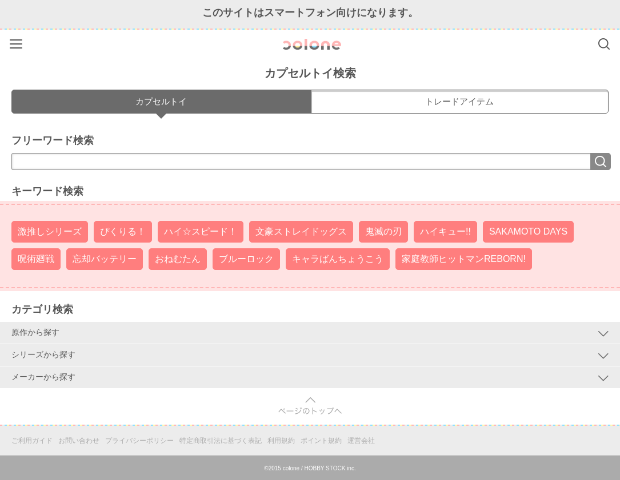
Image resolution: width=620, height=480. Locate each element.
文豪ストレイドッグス (301, 231)
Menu (17, 42)
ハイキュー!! (445, 231)
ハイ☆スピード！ (200, 231)
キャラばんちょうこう (337, 259)
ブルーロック (246, 259)
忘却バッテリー (105, 259)
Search (604, 44)
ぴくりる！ (123, 231)
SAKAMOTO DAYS (528, 231)
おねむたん (178, 259)
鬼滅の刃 (383, 231)
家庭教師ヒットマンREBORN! (464, 259)
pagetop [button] (310, 406)
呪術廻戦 (36, 259)
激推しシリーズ (50, 231)
